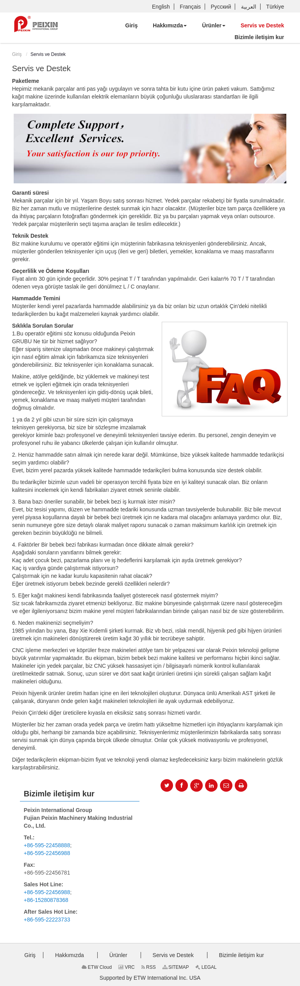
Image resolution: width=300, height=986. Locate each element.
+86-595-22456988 (47, 853)
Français (190, 7)
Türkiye (275, 7)
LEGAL (205, 967)
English (161, 7)
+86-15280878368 (46, 900)
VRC (126, 967)
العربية (248, 7)
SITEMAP (175, 967)
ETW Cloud (97, 967)
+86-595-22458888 (47, 845)
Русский (221, 7)
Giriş (17, 54)
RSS (148, 967)
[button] (170, 25)
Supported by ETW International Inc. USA (150, 978)
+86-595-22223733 (47, 919)
